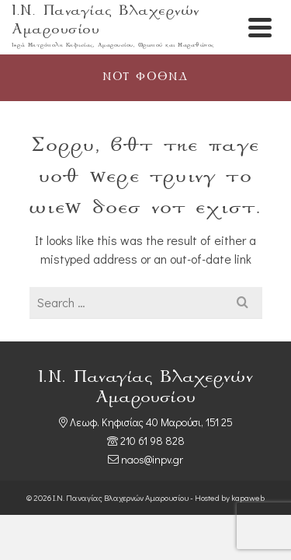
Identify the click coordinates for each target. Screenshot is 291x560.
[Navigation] (260, 27)
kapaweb (248, 497)
